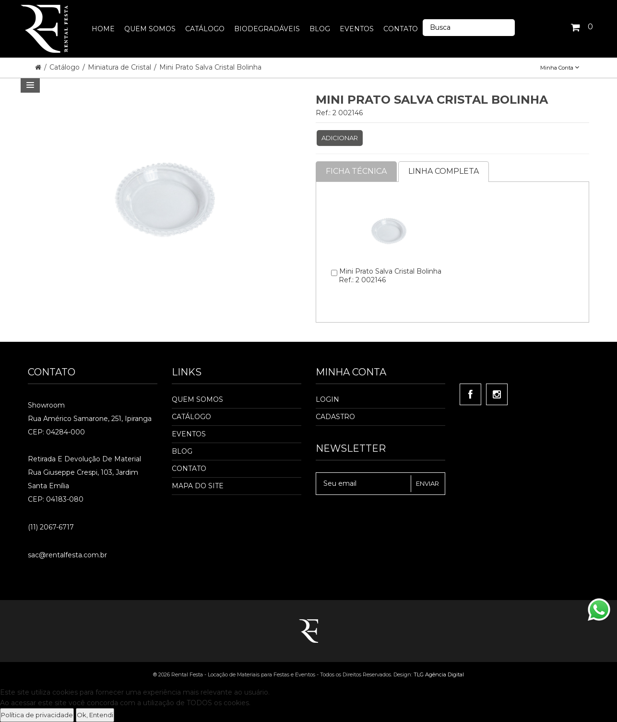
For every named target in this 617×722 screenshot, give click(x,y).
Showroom (46, 405)
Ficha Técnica (356, 171)
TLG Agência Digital (439, 674)
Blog (182, 451)
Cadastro (335, 416)
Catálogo (65, 67)
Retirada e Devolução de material (84, 459)
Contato (189, 468)
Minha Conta (559, 67)
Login (327, 399)
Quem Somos (197, 399)
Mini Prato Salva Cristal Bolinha (210, 67)
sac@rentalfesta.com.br (67, 555)
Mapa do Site (198, 485)
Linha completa (443, 171)
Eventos (189, 434)
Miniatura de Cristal (120, 67)
